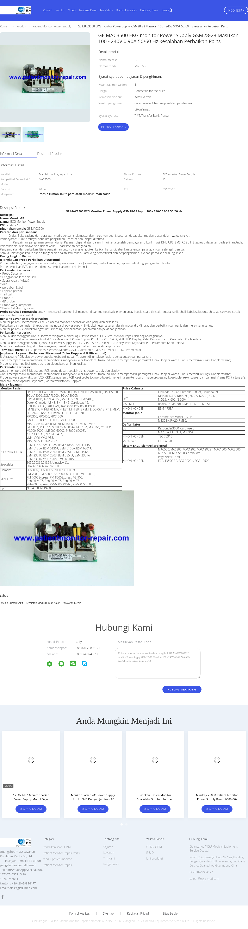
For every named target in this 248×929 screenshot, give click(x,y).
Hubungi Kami (149, 10)
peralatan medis (71, 603)
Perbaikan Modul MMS (57, 847)
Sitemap (108, 913)
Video (71, 10)
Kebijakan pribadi (138, 913)
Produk (60, 10)
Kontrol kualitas (79, 913)
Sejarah (108, 847)
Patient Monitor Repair (57, 865)
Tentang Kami (88, 10)
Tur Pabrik (106, 10)
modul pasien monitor (57, 859)
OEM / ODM (154, 847)
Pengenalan (111, 864)
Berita (165, 10)
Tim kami (109, 858)
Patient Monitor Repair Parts (61, 853)
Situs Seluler (171, 913)
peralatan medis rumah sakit (43, 603)
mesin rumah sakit (12, 603)
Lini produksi (154, 858)
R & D (150, 853)
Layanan (108, 853)
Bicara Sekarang (113, 127)
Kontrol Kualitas (126, 10)
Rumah (47, 10)
